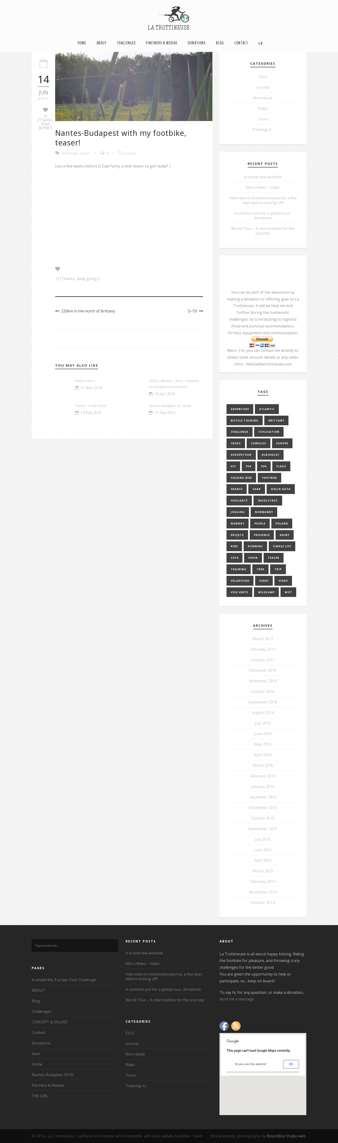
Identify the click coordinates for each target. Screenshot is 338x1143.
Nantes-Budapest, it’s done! (170, 405)
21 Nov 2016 (91, 387)
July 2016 (263, 723)
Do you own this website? (251, 1064)
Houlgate (239, 500)
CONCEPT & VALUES (50, 1022)
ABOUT (101, 43)
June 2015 (263, 849)
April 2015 (263, 860)
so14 (234, 557)
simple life (282, 546)
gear (257, 489)
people (259, 523)
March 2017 (263, 638)
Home (82, 43)
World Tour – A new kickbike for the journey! (263, 231)
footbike (269, 477)
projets (237, 535)
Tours (262, 119)
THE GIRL (40, 1095)
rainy (284, 535)
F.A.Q (263, 76)
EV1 (233, 466)
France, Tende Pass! (90, 405)
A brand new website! (262, 176)
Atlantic (267, 409)
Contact (241, 43)
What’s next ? (85, 381)
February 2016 (263, 775)
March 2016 (263, 765)
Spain (253, 557)
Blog (220, 43)
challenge (70, 153)
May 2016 (262, 744)
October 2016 (263, 691)
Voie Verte (239, 592)
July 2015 (263, 839)
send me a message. (237, 999)
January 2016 (262, 786)
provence (262, 535)
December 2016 (263, 670)
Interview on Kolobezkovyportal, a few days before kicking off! (263, 200)
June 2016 (263, 733)
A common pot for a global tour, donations (262, 215)
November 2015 (263, 807)
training (238, 569)
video (264, 580)
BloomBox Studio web (286, 1136)
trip (278, 569)
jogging (238, 512)
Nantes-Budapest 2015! (52, 1074)
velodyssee (240, 580)
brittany (276, 420)
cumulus (258, 443)
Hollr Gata (281, 489)
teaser (85, 153)
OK (291, 1064)
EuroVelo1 (270, 454)
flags (281, 466)
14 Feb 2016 (91, 412)
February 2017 (263, 649)
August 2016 (263, 712)
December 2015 (263, 797)
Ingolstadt (268, 500)
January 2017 (262, 659)
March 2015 (263, 870)
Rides (263, 108)
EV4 (248, 466)
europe (282, 443)
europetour (241, 454)
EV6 (263, 466)
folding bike (241, 477)
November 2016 (263, 681)
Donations (197, 43)
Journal (130, 153)
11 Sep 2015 (165, 412)
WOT (288, 592)
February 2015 (263, 881)
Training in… (263, 129)
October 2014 (263, 902)
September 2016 (262, 702)
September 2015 (262, 828)
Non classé (263, 97)
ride (234, 546)
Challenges (126, 43)
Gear (36, 1053)
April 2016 (263, 754)
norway (237, 523)
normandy (264, 512)
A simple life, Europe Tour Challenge (64, 979)
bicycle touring (244, 420)
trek (260, 569)
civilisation (268, 431)
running (255, 546)
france (236, 489)
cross (236, 443)
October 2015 (263, 818)
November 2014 (263, 892)
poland (282, 523)
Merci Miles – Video (263, 187)
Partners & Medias (161, 43)
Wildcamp (266, 592)
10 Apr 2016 (164, 393)
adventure (240, 409)
